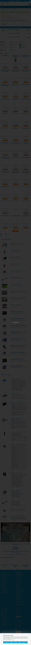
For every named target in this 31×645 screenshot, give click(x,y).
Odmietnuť (7, 642)
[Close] (30, 1)
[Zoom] (28, 1)
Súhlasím (23, 642)
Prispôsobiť (15, 642)
